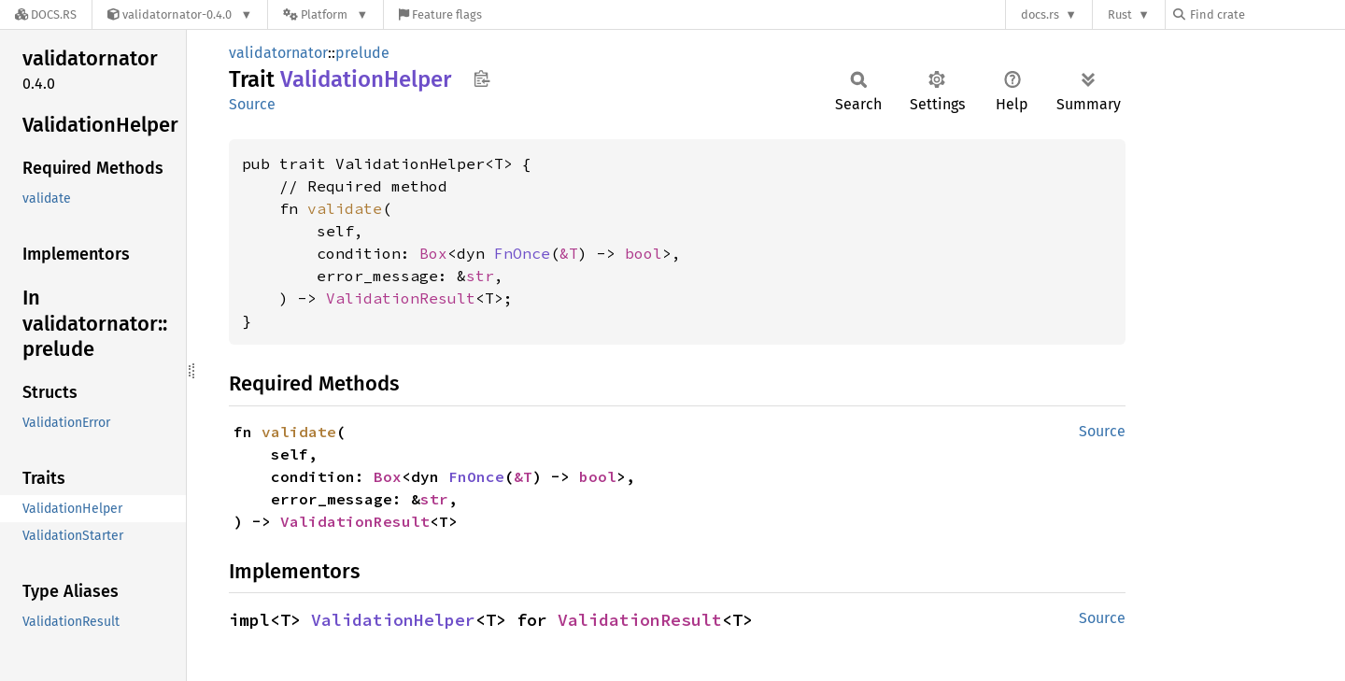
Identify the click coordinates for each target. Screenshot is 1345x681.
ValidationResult (400, 298)
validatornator (278, 53)
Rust (1120, 14)
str (480, 275)
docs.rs (1040, 14)
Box (433, 253)
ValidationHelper (393, 620)
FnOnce (522, 253)
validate (344, 208)
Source (252, 104)
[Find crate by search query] (1266, 14)
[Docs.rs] (46, 14)
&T (568, 253)
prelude (362, 53)
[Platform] (325, 14)
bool (643, 253)
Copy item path (481, 78)
